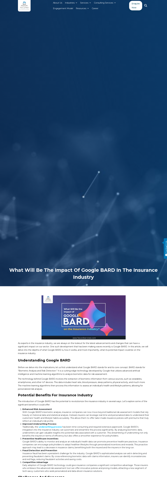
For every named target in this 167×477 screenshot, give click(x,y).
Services (85, 3)
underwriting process (50, 427)
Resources (82, 8)
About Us (57, 3)
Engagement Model (63, 8)
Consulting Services (105, 3)
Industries (71, 3)
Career (95, 8)
